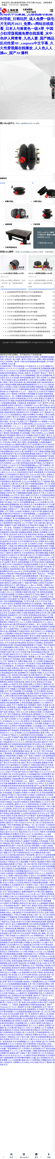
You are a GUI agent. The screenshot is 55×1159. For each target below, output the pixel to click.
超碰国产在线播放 (30, 841)
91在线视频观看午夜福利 (24, 873)
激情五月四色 (31, 1055)
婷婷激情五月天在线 (29, 590)
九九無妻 (36, 857)
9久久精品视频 (22, 862)
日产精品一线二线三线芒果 (26, 864)
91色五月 (44, 749)
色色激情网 (39, 447)
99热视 (30, 952)
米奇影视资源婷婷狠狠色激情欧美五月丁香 (32, 401)
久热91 (19, 449)
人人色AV (12, 465)
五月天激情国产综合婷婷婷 (30, 521)
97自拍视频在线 (33, 774)
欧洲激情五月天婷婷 (11, 1030)
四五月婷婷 (15, 843)
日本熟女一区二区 (45, 647)
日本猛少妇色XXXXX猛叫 (20, 922)
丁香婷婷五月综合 (46, 597)
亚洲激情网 (45, 368)
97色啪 (38, 645)
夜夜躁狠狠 (35, 859)
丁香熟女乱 (10, 1037)
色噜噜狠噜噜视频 (15, 601)
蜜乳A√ (43, 1014)
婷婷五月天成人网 (45, 611)
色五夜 (14, 975)
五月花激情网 (32, 410)
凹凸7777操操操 (43, 481)
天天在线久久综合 (33, 664)
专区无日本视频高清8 (33, 551)
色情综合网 (20, 931)
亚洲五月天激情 (45, 398)
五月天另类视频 (12, 479)
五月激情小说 (5, 774)
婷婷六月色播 (42, 705)
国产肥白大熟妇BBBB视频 (31, 767)
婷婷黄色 (31, 613)
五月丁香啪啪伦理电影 (22, 431)
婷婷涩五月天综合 (10, 541)
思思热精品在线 (26, 463)
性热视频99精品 (30, 500)
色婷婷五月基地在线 (30, 530)
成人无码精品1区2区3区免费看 (40, 830)
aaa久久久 (47, 479)
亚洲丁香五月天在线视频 (12, 982)
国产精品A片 (42, 818)
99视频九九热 (8, 896)
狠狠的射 (39, 387)
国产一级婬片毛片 (23, 906)
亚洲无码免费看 (37, 606)
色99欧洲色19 (9, 871)
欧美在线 (19, 636)
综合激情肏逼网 (12, 703)
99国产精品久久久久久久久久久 (41, 772)
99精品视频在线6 (7, 451)
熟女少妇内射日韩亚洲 (31, 569)
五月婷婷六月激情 (20, 793)
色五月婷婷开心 (18, 1035)
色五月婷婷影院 (29, 1044)
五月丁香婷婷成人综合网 (40, 966)
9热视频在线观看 (25, 532)
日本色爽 (38, 723)
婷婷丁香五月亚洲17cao (40, 378)
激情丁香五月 (46, 435)
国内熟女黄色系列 (17, 855)
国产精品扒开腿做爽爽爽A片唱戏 (38, 779)
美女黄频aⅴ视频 (30, 1051)
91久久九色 (4, 806)
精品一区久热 (9, 421)
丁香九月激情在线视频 (19, 698)
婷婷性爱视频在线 (11, 504)
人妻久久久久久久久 (8, 472)
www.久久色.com (32, 894)
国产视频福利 (13, 730)
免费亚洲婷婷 (45, 940)
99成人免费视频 (29, 670)
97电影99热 (13, 392)
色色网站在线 (45, 857)
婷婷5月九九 (45, 859)
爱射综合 (31, 470)
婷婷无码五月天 (29, 961)
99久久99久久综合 (13, 428)
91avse (36, 405)
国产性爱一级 (25, 479)
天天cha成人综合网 (36, 1021)
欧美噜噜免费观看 (28, 454)
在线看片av (47, 723)
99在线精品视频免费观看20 (24, 645)
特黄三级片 (16, 442)
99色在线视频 (14, 590)
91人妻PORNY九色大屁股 (13, 500)
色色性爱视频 (23, 562)
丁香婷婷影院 (37, 659)
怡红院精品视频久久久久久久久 (19, 857)
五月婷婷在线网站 (43, 555)
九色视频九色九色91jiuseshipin (28, 587)
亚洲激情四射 (25, 730)
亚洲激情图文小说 (38, 488)
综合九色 (6, 1016)
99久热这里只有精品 (29, 933)
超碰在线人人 (11, 408)
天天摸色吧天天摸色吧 (37, 848)
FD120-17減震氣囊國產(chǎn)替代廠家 (21, 312)
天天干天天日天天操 (43, 601)
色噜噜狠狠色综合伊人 (13, 680)
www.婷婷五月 (47, 703)
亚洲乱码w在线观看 (12, 767)
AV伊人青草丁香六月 (16, 700)
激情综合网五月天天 (23, 445)
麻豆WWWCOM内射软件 (13, 564)
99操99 (42, 832)
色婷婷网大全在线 (29, 972)
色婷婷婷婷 (37, 617)
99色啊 (11, 947)
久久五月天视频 (43, 366)
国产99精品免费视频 (44, 389)
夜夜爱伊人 (24, 380)
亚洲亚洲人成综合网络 (20, 1016)
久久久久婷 (23, 544)
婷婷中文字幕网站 (11, 903)
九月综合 (34, 597)
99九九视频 (48, 387)
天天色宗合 (40, 827)
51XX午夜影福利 (17, 938)
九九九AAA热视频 (29, 481)
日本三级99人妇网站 (38, 380)
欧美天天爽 (23, 979)
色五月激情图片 (30, 705)
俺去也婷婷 (8, 949)
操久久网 (13, 560)
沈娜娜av (45, 710)
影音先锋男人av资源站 (9, 760)
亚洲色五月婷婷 (35, 712)
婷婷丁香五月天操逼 (32, 636)
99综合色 (28, 776)
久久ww (11, 1044)
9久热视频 (31, 963)
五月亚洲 (34, 518)
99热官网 (21, 394)
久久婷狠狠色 (29, 827)
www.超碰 (32, 560)
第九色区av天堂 (38, 744)
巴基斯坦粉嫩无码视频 (13, 516)
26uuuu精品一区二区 (30, 461)
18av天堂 (26, 749)
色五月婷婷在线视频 (37, 924)
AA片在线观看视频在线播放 (15, 984)
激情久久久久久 (20, 804)
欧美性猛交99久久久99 (12, 581)
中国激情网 (22, 560)
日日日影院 (48, 917)
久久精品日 (40, 666)
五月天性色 (34, 562)
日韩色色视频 (23, 917)
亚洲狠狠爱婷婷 (48, 1019)
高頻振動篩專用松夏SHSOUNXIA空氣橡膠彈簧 (25, 304)
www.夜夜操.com (37, 1028)
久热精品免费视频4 (17, 694)
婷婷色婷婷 (4, 717)
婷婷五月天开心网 (43, 613)
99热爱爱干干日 (30, 451)
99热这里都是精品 (27, 447)
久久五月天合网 (24, 975)
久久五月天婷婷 (9, 848)
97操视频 (34, 982)
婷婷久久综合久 (29, 876)
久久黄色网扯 (8, 634)
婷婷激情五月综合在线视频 (32, 735)
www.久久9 (14, 910)
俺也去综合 (32, 696)
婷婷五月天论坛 (38, 813)
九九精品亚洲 (18, 827)
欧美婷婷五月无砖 (29, 896)
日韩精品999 (37, 622)
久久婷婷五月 (30, 366)
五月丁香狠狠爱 (30, 421)
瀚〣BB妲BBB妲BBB (18, 811)
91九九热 (18, 896)
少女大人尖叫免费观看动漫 (23, 502)
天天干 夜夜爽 (17, 705)
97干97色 (13, 772)
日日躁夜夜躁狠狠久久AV (41, 629)
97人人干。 (23, 392)
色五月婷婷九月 (26, 504)
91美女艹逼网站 (19, 998)
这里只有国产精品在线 (17, 963)
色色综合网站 (20, 940)
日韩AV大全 (24, 668)
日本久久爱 (18, 451)
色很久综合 (26, 1002)
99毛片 (41, 783)
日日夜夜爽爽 (34, 687)
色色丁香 (35, 592)
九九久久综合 (48, 673)
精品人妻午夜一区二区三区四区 (30, 548)
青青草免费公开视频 (14, 756)
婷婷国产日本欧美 (44, 567)
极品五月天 (24, 475)
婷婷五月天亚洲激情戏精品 (17, 1025)
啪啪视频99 (12, 783)
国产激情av (34, 583)
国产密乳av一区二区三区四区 (33, 825)
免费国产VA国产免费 (12, 525)
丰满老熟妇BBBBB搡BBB (41, 620)
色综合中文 (36, 866)
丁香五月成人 (13, 440)
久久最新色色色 (41, 908)
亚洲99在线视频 (43, 816)
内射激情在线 (37, 776)
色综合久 (3, 952)
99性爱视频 (14, 433)
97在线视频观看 (41, 889)
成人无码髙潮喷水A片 (18, 830)
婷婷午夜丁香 (18, 776)
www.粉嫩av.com (14, 972)
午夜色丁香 (40, 968)
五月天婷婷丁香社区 (12, 710)
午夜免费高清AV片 (40, 504)
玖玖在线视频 (27, 691)
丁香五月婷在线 (36, 947)
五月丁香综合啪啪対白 (12, 892)
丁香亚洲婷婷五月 (13, 1049)
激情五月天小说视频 (24, 435)
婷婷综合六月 (34, 758)
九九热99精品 (37, 834)
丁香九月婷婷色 (16, 781)
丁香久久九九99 (21, 712)
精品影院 (27, 986)
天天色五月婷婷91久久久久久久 (28, 970)
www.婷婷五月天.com (24, 936)
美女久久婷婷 (8, 883)
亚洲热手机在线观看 (27, 371)
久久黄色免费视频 (27, 514)
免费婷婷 (15, 770)
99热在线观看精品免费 (45, 537)
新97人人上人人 (45, 557)
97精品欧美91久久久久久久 (13, 742)
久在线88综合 (46, 721)
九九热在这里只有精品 (22, 438)
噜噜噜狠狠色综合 (44, 737)
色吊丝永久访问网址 (34, 643)
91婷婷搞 (9, 873)
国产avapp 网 (39, 786)
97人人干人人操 (16, 1051)
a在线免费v (16, 677)
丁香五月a (34, 989)
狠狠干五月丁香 (46, 594)
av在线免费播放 (44, 599)
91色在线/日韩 (24, 760)
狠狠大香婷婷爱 (30, 737)
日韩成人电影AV (24, 373)
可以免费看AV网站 (44, 876)
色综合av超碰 (5, 705)
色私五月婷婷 (29, 753)
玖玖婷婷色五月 (20, 880)
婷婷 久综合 (29, 728)
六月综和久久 (27, 1049)
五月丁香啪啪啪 (38, 438)
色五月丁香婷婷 (45, 1062)
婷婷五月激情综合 (22, 966)
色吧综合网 (27, 684)
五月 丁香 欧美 (35, 498)
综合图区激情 (32, 557)
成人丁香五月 (15, 530)
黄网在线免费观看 (15, 670)
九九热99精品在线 (36, 698)
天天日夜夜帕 (26, 843)
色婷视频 (19, 871)
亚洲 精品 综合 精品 (33, 742)
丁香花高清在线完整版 (41, 800)
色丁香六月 (37, 823)
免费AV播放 (23, 661)
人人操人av (31, 585)
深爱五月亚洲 (11, 816)
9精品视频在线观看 (20, 687)
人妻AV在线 (24, 509)
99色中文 (36, 435)
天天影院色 (19, 666)
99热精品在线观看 (30, 564)
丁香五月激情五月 (7, 869)
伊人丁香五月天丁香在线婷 (19, 488)
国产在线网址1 (45, 465)
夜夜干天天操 (26, 740)
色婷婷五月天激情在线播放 (29, 878)
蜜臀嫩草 (3, 548)
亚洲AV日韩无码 (14, 405)
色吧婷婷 (27, 477)
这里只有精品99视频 (8, 385)
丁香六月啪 (35, 507)
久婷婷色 (40, 1025)
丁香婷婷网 (7, 753)
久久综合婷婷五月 (11, 475)
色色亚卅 (49, 873)
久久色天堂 (29, 1032)
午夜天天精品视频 (22, 947)
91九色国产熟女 (12, 629)
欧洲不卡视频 (48, 546)
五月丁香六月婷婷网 (12, 691)
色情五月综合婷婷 (11, 447)
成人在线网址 (5, 491)
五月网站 (44, 569)
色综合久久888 (24, 408)
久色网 (24, 613)
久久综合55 (49, 493)
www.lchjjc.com (40, 952)
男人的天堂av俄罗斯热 (30, 846)
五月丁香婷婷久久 (46, 412)
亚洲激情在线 (27, 396)
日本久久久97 (25, 834)
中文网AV (32, 862)
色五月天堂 (22, 534)
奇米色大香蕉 (25, 770)
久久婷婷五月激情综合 (42, 684)
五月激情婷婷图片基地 (35, 733)
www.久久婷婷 (25, 622)
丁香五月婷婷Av (36, 433)
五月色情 (39, 394)
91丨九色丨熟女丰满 (12, 606)
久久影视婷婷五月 (17, 885)
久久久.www (43, 385)
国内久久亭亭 (42, 500)
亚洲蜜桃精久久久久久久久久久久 (13, 608)
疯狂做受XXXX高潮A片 (20, 765)
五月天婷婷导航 (12, 899)
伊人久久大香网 (6, 876)
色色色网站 (35, 770)
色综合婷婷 (48, 643)
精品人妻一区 (30, 751)
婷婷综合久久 (9, 585)
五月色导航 (35, 942)
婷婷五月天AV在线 (46, 518)
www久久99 (41, 458)
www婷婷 (31, 793)
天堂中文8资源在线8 (18, 398)
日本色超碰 (7, 793)
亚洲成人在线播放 (40, 532)
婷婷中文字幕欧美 (10, 456)
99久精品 (8, 502)
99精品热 (6, 843)
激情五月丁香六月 (43, 454)
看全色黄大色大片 (27, 555)
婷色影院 (41, 1055)
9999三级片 (10, 991)
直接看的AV (13, 615)
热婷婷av (26, 982)
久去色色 (18, 511)
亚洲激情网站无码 (35, 993)
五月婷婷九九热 (6, 650)
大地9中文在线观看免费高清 (26, 576)
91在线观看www (45, 730)
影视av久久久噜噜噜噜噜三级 (27, 375)
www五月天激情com (43, 528)
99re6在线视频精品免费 (9, 979)
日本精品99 (7, 721)
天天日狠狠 (31, 836)
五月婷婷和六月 (28, 428)
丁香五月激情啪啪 (13, 825)
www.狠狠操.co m (44, 421)
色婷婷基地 (48, 394)
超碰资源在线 (9, 412)
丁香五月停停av (28, 710)
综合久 (46, 938)
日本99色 (35, 945)
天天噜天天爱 (47, 521)
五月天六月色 (32, 398)
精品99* (45, 742)
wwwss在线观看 (14, 1060)
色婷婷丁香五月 (10, 562)
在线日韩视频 (26, 659)
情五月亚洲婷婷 (9, 435)
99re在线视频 (26, 800)
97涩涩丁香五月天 (33, 931)
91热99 (9, 836)
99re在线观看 (27, 1019)
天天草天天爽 (28, 601)
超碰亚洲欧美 (18, 850)
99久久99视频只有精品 (42, 954)
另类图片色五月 (44, 896)
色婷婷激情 (27, 954)
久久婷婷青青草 (6, 523)
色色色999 (16, 968)
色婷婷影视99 (15, 569)
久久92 (43, 507)
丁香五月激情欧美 (15, 507)
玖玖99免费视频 (19, 1042)
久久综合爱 (19, 368)
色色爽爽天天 (23, 673)
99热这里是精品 (9, 449)
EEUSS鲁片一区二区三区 (28, 959)
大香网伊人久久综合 (21, 1062)
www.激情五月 (21, 993)
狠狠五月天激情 (32, 640)
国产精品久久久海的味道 (34, 747)
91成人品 (15, 380)
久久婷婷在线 (26, 813)
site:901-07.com (33, 940)
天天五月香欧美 (39, 691)
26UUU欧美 (23, 615)
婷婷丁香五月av (38, 574)
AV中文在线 (9, 643)
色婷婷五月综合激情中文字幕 (11, 599)
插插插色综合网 (6, 645)
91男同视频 (30, 394)
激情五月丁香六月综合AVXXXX (19, 823)
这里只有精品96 (28, 449)
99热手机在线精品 (34, 652)
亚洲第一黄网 (8, 747)
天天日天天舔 (45, 419)
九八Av (47, 797)
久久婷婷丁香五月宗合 (45, 470)
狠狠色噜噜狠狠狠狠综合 (27, 385)
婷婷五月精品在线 (28, 968)
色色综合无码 (17, 675)
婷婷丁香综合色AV (17, 806)
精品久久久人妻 (19, 557)
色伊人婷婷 (24, 495)
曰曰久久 (3, 539)
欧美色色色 (7, 1042)
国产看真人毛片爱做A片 (43, 463)
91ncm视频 (35, 853)
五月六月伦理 (20, 652)
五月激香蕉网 (18, 753)
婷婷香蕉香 (38, 472)
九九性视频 (20, 689)
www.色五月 (20, 578)
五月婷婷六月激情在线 (36, 795)
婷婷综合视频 (9, 636)
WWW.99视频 (9, 689)
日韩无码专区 (13, 952)
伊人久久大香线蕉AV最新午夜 (19, 592)
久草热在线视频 (17, 611)
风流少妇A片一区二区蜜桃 (10, 396)
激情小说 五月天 (38, 740)
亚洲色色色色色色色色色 (16, 1009)
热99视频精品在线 (22, 518)
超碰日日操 (35, 408)
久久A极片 (44, 942)
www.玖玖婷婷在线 (32, 368)
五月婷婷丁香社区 (39, 373)
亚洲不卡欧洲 (31, 700)
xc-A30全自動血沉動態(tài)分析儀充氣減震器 (24, 335)
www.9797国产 (27, 523)
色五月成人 (41, 475)
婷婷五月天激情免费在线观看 (36, 883)
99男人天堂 (18, 647)
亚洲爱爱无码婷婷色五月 (24, 604)
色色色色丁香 (5, 975)
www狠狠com (5, 684)
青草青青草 (44, 627)
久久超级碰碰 (42, 903)
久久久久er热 (18, 721)
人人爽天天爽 (8, 696)
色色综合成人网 (9, 624)
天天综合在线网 (29, 539)
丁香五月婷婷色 (18, 366)
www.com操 (4, 772)
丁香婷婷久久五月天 (30, 1000)
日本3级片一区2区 (13, 461)
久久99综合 (18, 883)
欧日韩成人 (20, 894)
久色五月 (8, 866)
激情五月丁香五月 (40, 995)
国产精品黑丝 (20, 643)
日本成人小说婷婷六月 (25, 889)
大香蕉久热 (12, 546)
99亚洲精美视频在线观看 (12, 954)
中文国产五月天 (37, 760)
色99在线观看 (25, 378)
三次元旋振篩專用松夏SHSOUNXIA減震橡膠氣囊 (25, 324)
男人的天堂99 (11, 534)
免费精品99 (7, 827)
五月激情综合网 (27, 528)
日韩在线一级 (8, 470)
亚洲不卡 (37, 694)
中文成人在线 (41, 963)
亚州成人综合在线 (38, 975)
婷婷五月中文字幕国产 (27, 816)
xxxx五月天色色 (43, 371)
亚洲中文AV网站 (36, 917)
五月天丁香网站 (43, 961)
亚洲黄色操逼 (31, 806)
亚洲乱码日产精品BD (11, 514)
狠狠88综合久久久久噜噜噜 (19, 977)
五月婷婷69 (19, 594)
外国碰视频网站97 (41, 677)
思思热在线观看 (46, 592)
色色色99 (39, 608)
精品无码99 (44, 820)
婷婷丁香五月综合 (15, 539)
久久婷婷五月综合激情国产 (30, 440)
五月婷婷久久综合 (19, 926)
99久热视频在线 (46, 375)
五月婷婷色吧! (32, 417)
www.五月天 (14, 495)
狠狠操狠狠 (8, 1058)
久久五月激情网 (37, 986)
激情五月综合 (37, 906)
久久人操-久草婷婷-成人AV (37, 1042)
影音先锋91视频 (20, 696)
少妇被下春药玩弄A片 (27, 567)
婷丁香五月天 (15, 424)
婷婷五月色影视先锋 (16, 682)
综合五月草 (49, 949)
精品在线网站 (24, 597)
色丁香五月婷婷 (30, 599)
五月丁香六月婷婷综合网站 (38, 984)
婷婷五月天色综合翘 (32, 721)
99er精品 (39, 415)
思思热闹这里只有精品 (25, 624)
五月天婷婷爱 (5, 389)
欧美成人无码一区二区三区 (38, 915)
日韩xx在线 (26, 606)
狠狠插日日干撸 (37, 1046)
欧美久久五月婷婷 (13, 790)
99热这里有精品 (30, 611)
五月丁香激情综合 (23, 620)
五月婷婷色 (18, 747)
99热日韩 (17, 523)
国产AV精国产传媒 (15, 737)
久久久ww (41, 700)
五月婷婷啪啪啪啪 (29, 581)
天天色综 (3, 465)
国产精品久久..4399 (22, 1028)
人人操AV (32, 1023)
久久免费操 (41, 539)
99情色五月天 (13, 622)
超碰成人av (10, 889)
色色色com (42, 534)
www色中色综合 (6, 604)
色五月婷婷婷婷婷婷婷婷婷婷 (20, 744)
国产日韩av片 (45, 405)
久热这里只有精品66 (21, 802)
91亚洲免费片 (45, 774)
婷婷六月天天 (28, 839)
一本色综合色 (28, 908)
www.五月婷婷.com (17, 733)
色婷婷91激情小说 (36, 797)
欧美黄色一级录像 (27, 657)
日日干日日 (14, 1039)
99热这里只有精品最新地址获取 (19, 574)
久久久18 (31, 608)
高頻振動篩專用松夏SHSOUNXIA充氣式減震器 (25, 308)
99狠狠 (5, 590)
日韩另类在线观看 (7, 594)
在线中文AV (14, 555)
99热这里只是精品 (15, 818)
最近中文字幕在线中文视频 (33, 525)
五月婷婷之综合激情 (14, 908)
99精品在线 (35, 765)
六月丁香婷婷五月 (10, 661)
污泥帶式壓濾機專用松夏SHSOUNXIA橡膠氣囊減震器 (27, 331)
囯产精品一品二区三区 (9, 627)
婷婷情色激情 (31, 456)
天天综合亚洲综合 (19, 774)
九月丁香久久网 (22, 1037)
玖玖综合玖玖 (46, 1030)
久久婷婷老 (7, 809)
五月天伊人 (34, 495)
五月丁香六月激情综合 (12, 714)
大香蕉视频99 (8, 647)
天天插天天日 (48, 767)
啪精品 (12, 1053)
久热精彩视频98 (45, 442)
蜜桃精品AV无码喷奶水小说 (43, 843)
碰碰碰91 (13, 458)
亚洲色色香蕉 (27, 424)
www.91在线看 (40, 502)
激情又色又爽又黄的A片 (33, 675)
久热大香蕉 (43, 989)
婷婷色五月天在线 (44, 682)
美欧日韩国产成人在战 (39, 899)
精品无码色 (32, 534)
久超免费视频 (21, 707)
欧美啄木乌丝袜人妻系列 (29, 627)
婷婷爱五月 (45, 770)
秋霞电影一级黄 (40, 604)
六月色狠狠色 (31, 578)
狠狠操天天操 (47, 763)
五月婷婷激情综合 (42, 1032)
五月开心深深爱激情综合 (36, 929)
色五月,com (26, 866)
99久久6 (15, 389)
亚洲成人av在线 (46, 650)
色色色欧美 (27, 617)
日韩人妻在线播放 (29, 491)
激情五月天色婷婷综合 (45, 449)
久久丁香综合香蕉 (32, 650)
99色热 (16, 521)
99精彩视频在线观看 (27, 389)
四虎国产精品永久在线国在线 (37, 689)
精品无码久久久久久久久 (29, 832)
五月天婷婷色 (5, 463)
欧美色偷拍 (8, 1023)
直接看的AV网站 (43, 862)
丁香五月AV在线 (30, 647)
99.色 (41, 564)
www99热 (23, 952)
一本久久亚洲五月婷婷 (44, 624)
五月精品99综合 (23, 631)
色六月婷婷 (39, 541)
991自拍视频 (25, 433)
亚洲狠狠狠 (42, 417)
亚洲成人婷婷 (24, 1046)
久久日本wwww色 (45, 956)
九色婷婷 (21, 387)
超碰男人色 (12, 797)
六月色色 (48, 760)
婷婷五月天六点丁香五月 (20, 654)
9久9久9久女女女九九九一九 (14, 1055)
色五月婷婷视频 (48, 866)
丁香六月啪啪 (9, 620)
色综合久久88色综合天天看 (40, 1016)
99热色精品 (44, 640)
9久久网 (11, 484)
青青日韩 (37, 1019)
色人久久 (32, 1025)
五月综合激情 (13, 1014)
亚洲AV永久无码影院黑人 (23, 723)
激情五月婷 (40, 1023)
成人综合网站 (27, 809)
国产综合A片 (23, 772)
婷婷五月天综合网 (7, 919)
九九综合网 (10, 945)
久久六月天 (48, 871)
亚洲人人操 (17, 749)
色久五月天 (19, 484)
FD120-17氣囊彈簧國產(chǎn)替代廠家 (21, 320)
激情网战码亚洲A (19, 836)
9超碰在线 (27, 945)
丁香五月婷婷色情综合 (16, 537)
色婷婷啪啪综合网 (35, 546)
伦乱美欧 (29, 694)
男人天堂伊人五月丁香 (12, 1002)
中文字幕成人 (39, 728)
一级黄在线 (49, 606)
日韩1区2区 (10, 493)
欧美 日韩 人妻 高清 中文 (28, 783)
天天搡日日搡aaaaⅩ (16, 551)
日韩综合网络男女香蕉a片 (30, 1030)
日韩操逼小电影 (35, 673)
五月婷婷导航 (5, 366)
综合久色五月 (21, 848)
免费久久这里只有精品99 (12, 477)
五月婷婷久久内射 (35, 544)
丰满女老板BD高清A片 (13, 841)
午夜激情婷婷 (36, 1007)
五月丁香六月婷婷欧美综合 (19, 853)
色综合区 (36, 419)
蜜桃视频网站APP (46, 461)
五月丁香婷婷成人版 (45, 926)
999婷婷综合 (39, 936)
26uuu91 (40, 836)
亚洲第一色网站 (43, 585)
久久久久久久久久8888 (34, 938)
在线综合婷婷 (5, 770)
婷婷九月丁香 (36, 479)
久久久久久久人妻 (30, 680)
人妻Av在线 (35, 749)
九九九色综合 (38, 949)
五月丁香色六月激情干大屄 (34, 756)
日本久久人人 (39, 873)
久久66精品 (7, 431)
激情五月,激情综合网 (12, 583)
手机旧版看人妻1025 (20, 486)
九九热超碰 (36, 726)
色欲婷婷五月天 (22, 412)
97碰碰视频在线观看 (24, 493)
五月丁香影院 (11, 394)
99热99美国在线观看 (34, 788)
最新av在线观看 (6, 521)
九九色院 (19, 421)
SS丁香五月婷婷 (19, 795)
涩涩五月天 (17, 809)
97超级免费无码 (18, 779)
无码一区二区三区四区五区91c (35, 516)
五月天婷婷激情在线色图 (40, 919)
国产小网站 (20, 1053)
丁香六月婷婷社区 (33, 1053)
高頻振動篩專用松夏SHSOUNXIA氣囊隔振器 (24, 292)
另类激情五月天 (6, 498)
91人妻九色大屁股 (13, 758)
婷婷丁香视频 (9, 587)
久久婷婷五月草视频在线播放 (20, 726)
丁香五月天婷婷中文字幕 (12, 839)
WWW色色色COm (7, 445)
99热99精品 (31, 926)
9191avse (6, 938)
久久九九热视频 (23, 719)
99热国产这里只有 (7, 652)
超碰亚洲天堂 (5, 846)
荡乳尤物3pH (21, 585)
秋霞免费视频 (20, 869)
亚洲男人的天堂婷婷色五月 (27, 991)
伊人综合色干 (20, 664)
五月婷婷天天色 (9, 894)
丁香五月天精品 (42, 753)
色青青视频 (4, 495)
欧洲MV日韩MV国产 (39, 1002)
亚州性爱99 (36, 445)
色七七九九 (16, 491)
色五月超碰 (12, 548)
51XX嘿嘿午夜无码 (37, 719)
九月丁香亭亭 (42, 403)
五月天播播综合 (9, 970)
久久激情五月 (25, 629)
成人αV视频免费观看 (20, 924)
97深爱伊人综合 (31, 885)
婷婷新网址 (31, 1009)
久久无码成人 (44, 530)
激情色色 (8, 850)
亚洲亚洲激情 (35, 802)
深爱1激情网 (15, 813)
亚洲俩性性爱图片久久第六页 (36, 638)
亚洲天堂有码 (43, 864)
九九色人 (24, 758)
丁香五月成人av (45, 576)
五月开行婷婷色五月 (27, 910)
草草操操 (13, 959)
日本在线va (7, 442)
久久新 (37, 657)
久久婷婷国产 (27, 405)
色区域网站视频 (41, 553)
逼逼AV (31, 880)
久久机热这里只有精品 (27, 458)
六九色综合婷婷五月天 (37, 811)
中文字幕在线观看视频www (28, 465)
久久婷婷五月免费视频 (24, 468)
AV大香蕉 (50, 488)
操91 (10, 687)
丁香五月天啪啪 (47, 758)
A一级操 (25, 583)
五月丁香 (21, 788)
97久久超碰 (49, 714)
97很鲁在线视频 (44, 451)
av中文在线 (34, 1062)
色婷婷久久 (30, 537)
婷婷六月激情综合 (35, 707)
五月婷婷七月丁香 (46, 804)
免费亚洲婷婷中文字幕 (31, 892)
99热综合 (14, 567)
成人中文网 (8, 1028)
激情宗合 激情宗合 (13, 553)
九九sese (33, 475)
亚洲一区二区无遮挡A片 (29, 1014)
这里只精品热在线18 (45, 382)
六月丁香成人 (11, 878)
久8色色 (38, 710)
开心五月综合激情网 (44, 793)
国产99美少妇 (14, 933)
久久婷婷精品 (34, 1060)
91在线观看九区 (20, 1023)
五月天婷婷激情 (43, 571)
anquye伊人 (17, 571)
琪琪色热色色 (27, 714)
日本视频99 (34, 412)
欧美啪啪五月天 (9, 728)
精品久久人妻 (47, 615)
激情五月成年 (11, 544)
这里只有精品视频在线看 (18, 820)
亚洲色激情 (25, 859)
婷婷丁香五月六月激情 (16, 417)
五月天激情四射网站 (16, 751)
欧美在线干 (41, 426)
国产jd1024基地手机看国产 (41, 977)
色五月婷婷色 (15, 1000)
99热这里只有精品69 (22, 634)
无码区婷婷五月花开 (25, 472)
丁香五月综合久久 (31, 850)
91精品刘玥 (17, 876)
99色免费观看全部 (7, 1021)
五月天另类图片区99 (18, 410)
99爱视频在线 (30, 666)
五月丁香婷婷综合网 (8, 929)
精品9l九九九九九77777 (33, 871)
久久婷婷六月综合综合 (36, 869)
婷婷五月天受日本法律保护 (21, 717)
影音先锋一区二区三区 (41, 1012)
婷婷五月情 (24, 899)
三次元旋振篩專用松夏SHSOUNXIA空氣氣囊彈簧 (25, 316)
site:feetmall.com (12, 371)
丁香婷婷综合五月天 (46, 590)
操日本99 (41, 806)
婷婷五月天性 (30, 682)
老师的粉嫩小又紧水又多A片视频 (16, 989)
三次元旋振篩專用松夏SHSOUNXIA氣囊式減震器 (25, 327)
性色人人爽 (10, 912)
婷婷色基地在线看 (39, 922)
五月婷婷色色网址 (47, 495)
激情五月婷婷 (8, 880)
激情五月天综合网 (23, 912)
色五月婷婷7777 (9, 887)
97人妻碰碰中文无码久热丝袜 (11, 638)
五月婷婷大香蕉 (14, 613)
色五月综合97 (36, 631)
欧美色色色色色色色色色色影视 (20, 786)
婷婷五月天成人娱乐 (28, 903)
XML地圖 (49, 342)
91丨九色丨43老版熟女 (25, 887)
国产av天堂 (16, 846)
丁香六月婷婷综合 (10, 788)
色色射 (5, 947)
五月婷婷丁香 (42, 1009)
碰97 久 (9, 749)
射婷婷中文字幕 (24, 1007)
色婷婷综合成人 (47, 636)
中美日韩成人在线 (44, 1044)
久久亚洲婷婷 (8, 804)
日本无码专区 (17, 986)
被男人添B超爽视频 (30, 442)
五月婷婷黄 (35, 477)
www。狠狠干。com (31, 781)
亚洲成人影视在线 (20, 498)
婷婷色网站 (30, 387)
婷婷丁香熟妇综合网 (11, 657)
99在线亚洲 (10, 707)
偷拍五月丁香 (38, 493)
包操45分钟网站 (28, 415)
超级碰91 (36, 703)
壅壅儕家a (21, 929)
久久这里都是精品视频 (22, 1012)
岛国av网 (34, 730)
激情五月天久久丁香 (22, 901)
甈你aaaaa (43, 982)
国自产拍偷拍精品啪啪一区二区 (37, 484)
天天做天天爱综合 (11, 668)
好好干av (34, 634)
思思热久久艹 (13, 509)
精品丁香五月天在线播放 (31, 763)
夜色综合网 (16, 481)
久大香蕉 (19, 728)
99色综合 (11, 862)
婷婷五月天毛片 (37, 912)
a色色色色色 (48, 972)
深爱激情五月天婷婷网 (28, 956)
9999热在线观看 (29, 571)
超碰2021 (6, 567)
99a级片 (3, 592)
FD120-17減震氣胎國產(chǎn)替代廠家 (21, 300)
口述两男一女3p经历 (39, 431)
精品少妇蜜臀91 (20, 470)
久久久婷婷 (38, 396)
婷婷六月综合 (44, 991)
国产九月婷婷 (10, 719)
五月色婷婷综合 (28, 553)
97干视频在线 (11, 917)
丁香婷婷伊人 (34, 820)
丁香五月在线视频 (22, 919)
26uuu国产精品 (27, 677)
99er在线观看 (9, 931)
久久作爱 (21, 456)
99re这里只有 (15, 763)
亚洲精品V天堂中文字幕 (32, 511)
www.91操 (15, 463)
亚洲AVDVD (5, 765)
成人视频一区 (43, 933)
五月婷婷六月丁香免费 (9, 597)
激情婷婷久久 (38, 714)
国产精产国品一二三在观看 (11, 617)
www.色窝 (45, 657)
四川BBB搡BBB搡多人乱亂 (25, 1058)
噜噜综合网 (22, 546)
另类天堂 (6, 611)
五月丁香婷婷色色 (44, 670)
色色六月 (32, 392)
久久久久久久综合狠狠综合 (11, 415)
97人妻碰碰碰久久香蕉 (22, 419)
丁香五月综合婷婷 (15, 382)
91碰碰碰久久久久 (36, 486)
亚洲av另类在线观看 (14, 961)
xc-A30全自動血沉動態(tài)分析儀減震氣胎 (23, 296)
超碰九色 (25, 1060)
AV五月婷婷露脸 (41, 887)
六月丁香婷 (8, 511)
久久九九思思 (34, 979)
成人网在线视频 (29, 382)
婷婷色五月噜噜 (31, 1035)
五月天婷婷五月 (29, 818)
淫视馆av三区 (5, 675)
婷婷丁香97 (17, 866)
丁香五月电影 (9, 936)
